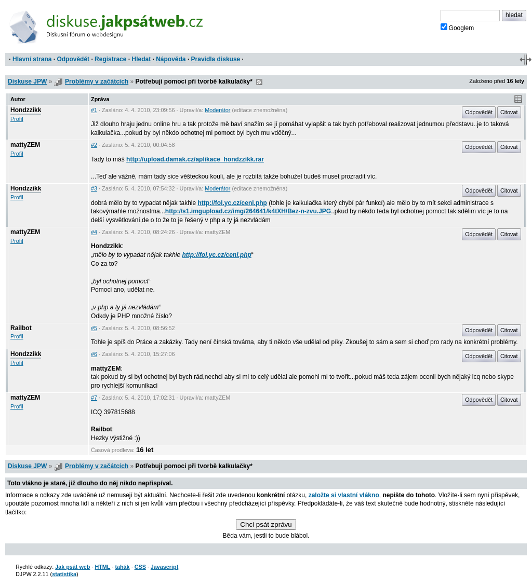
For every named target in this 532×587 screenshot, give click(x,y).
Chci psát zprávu (265, 524)
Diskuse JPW (27, 81)
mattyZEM (25, 144)
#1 (94, 110)
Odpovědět (73, 59)
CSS (140, 567)
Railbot (21, 328)
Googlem (457, 27)
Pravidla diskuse (216, 59)
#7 (94, 397)
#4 (94, 232)
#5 (94, 328)
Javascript (164, 567)
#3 (94, 188)
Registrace (110, 59)
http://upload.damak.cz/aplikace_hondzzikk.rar (195, 159)
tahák (122, 567)
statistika (64, 574)
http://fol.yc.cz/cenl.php (232, 203)
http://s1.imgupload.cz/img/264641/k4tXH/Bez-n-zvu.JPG (248, 211)
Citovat (509, 112)
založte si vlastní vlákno (344, 495)
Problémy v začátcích (96, 81)
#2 (94, 145)
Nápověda (170, 59)
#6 (94, 354)
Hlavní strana (31, 59)
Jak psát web (72, 567)
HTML (102, 567)
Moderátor (217, 110)
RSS (259, 82)
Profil (16, 119)
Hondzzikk (25, 110)
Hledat (141, 59)
